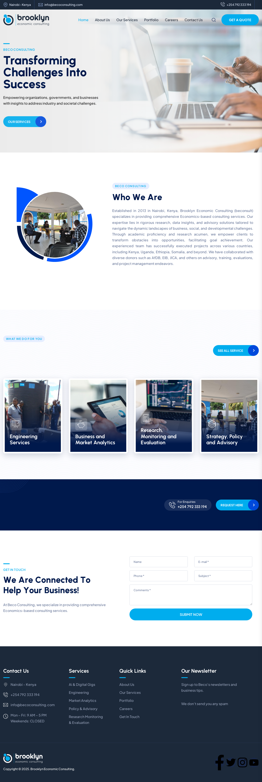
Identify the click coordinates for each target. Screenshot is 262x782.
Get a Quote (240, 20)
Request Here (232, 505)
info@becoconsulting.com (63, 4)
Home (83, 20)
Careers (171, 20)
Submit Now (191, 614)
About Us (102, 20)
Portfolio (151, 20)
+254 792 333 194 (236, 5)
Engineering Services (24, 439)
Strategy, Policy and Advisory (224, 439)
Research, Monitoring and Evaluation (159, 436)
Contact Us (194, 20)
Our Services (127, 20)
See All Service (230, 350)
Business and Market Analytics (95, 439)
